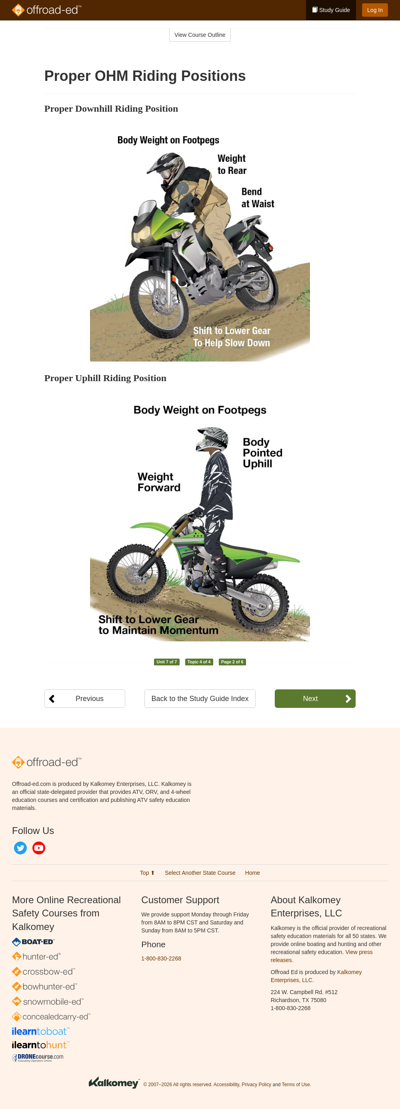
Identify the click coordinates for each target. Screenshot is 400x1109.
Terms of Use (296, 1084)
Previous (90, 699)
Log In (375, 10)
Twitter (20, 848)
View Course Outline (199, 35)
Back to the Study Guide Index (199, 699)
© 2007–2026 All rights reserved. (177, 1084)
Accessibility (226, 1084)
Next (310, 699)
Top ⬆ (147, 873)
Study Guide (331, 10)
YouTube (38, 848)
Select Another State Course (200, 873)
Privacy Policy (256, 1084)
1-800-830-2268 (161, 958)
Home (252, 873)
